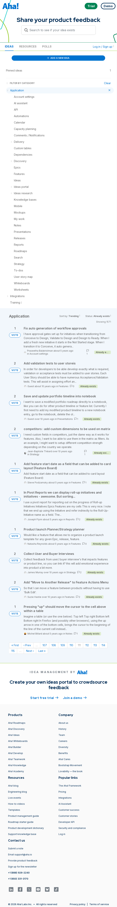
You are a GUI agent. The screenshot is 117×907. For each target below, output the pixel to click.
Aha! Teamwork (16, 759)
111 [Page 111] (79, 645)
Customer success (68, 809)
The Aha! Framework (69, 785)
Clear (107, 83)
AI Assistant (64, 803)
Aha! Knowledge (17, 765)
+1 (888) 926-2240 (19, 872)
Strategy (34, 454)
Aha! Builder (14, 747)
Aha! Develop (15, 753)
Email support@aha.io (20, 854)
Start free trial (44, 697)
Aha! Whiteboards (18, 741)
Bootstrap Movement (70, 765)
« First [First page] (15, 645)
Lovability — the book (70, 771)
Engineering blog (17, 791)
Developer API (66, 822)
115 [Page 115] (13, 650)
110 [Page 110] (71, 645)
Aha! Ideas (14, 735)
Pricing (62, 791)
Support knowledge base (22, 834)
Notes (69, 633)
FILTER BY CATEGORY (20, 83)
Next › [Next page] (30, 650)
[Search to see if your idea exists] (60, 30)
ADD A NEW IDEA (58, 58)
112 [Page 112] (87, 645)
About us (63, 722)
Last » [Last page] (42, 650)
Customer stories (68, 816)
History (62, 729)
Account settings (39, 353)
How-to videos (16, 803)
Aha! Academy (16, 771)
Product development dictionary (26, 828)
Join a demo (75, 697)
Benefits (63, 753)
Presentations (65, 419)
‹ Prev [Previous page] (27, 645)
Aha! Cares (64, 759)
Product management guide (23, 816)
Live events (14, 797)
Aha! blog (13, 785)
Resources (27, 46)
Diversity (63, 747)
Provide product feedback (22, 860)
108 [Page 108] (54, 645)
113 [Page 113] (95, 645)
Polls (47, 46)
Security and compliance (72, 828)
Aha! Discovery (16, 729)
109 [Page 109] (63, 645)
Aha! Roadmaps (16, 722)
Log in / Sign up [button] (103, 46)
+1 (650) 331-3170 (18, 878)
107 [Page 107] (45, 645)
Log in (61, 834)
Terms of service (99, 904)
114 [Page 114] (103, 645)
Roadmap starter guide (20, 822)
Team (61, 735)
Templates (14, 809)
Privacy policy (77, 904)
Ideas (9, 46)
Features (63, 386)
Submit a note (15, 848)
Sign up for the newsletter (22, 866)
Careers (62, 741)
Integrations (65, 797)
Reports (70, 519)
